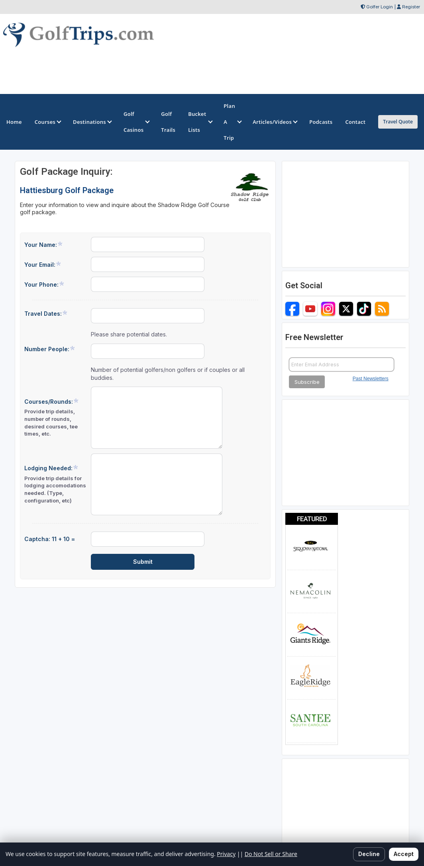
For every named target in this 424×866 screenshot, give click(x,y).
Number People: (49, 348)
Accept (404, 853)
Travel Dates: (46, 313)
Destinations (92, 121)
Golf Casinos (136, 121)
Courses (47, 121)
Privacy (226, 854)
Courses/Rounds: (55, 418)
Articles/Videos (274, 121)
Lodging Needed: (55, 484)
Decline (369, 853)
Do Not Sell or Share (271, 854)
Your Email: (42, 264)
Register (411, 7)
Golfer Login (379, 7)
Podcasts (320, 121)
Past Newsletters (371, 378)
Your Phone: (44, 284)
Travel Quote (398, 121)
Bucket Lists (199, 121)
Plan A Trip (232, 121)
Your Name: (43, 244)
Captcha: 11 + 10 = (49, 539)
